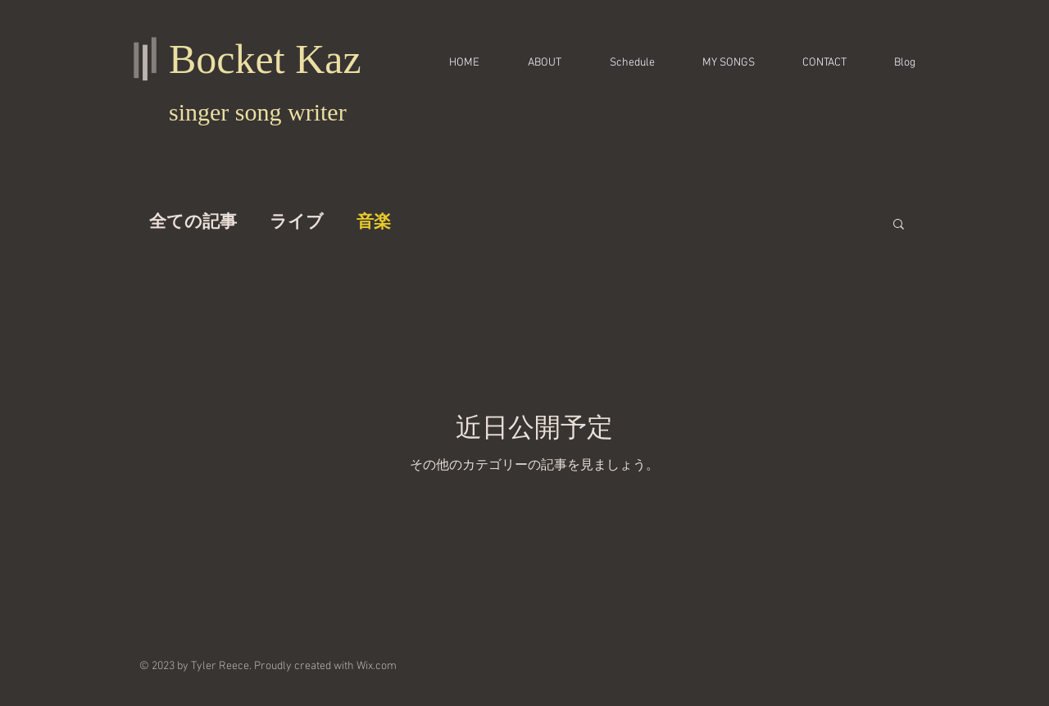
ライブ (297, 222)
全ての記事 (193, 222)
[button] (898, 225)
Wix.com (376, 666)
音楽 (373, 222)
